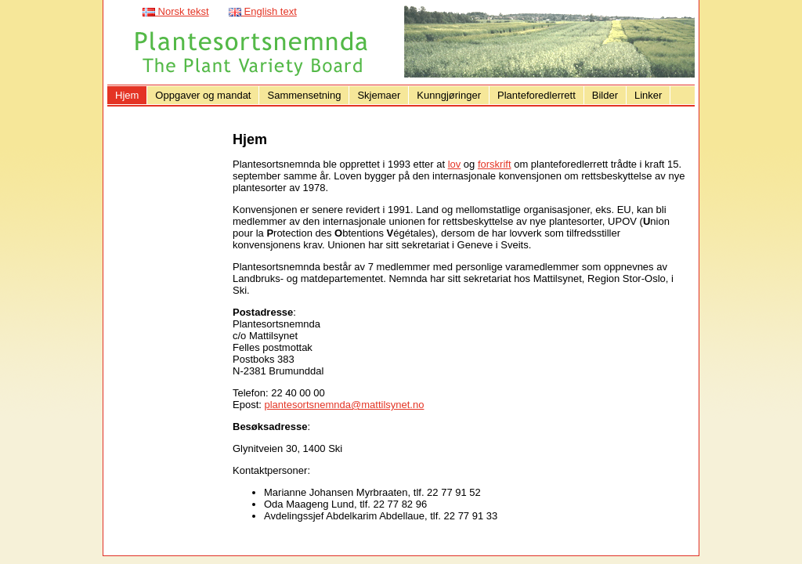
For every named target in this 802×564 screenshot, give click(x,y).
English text (263, 11)
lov (454, 164)
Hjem (127, 95)
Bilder (605, 95)
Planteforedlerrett (536, 95)
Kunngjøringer (449, 95)
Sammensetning (304, 95)
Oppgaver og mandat (203, 95)
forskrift (494, 164)
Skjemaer (378, 95)
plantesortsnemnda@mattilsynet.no (344, 404)
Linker (648, 95)
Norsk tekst (176, 11)
